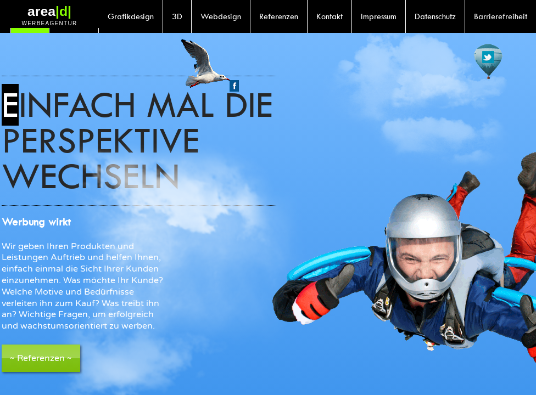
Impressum (379, 16)
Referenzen (278, 16)
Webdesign (220, 16)
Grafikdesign (131, 16)
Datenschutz (435, 16)
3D (177, 16)
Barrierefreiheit (500, 16)
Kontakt (329, 16)
